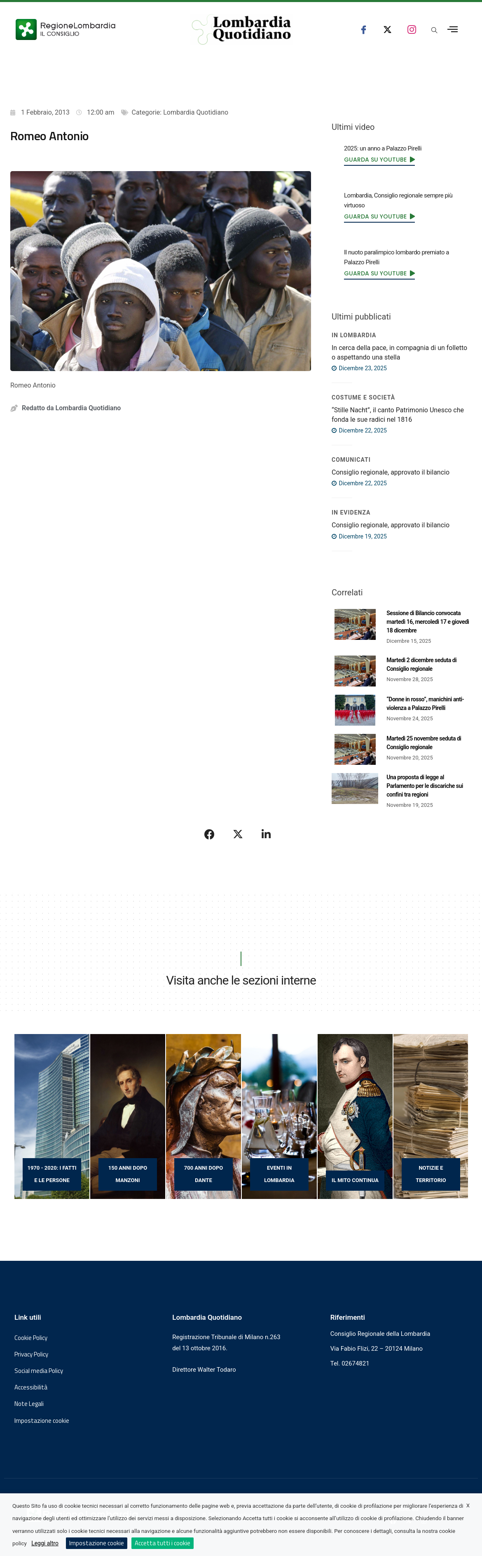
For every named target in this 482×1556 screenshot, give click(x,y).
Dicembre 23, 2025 (359, 368)
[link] (379, 159)
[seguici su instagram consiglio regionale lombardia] (411, 29)
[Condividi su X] (238, 834)
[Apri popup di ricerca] (434, 31)
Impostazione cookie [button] (41, 1420)
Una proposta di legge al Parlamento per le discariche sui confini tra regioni (424, 786)
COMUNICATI (351, 459)
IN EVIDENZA (351, 512)
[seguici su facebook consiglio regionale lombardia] (363, 29)
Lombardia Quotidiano (195, 112)
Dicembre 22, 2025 (359, 430)
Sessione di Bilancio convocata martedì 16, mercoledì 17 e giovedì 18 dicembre (427, 622)
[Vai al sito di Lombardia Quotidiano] (241, 29)
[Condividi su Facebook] (209, 834)
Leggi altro (44, 1543)
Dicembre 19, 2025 (359, 536)
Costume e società (363, 397)
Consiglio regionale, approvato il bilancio (390, 472)
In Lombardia (354, 335)
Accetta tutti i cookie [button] (162, 1543)
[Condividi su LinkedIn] (266, 834)
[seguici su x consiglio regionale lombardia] (387, 29)
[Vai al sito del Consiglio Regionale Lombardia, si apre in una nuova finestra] (91, 29)
